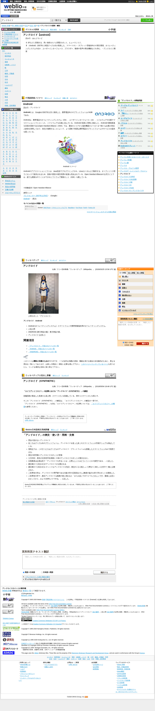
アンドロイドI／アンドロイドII (132, 191)
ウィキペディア (32, 260)
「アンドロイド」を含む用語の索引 (37, 577)
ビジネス (8, 53)
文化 (6, 79)
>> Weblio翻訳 (148, 319)
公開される (62, 464)
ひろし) (81, 473)
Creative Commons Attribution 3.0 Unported (47, 624)
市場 (98, 443)
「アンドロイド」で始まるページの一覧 (43, 346)
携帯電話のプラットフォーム (90, 129)
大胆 (123, 299)
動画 (76, 48)
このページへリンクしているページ (94, 364)
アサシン (52, 502)
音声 (81, 48)
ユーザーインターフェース (53, 48)
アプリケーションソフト (40, 171)
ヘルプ (151, 1)
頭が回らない (127, 295)
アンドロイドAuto (127, 188)
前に (64, 476)
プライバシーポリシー (27, 673)
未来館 (51, 458)
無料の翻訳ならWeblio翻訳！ (41, 8)
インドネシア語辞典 (123, 680)
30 (112, 126)
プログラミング (68, 171)
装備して (67, 396)
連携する (50, 129)
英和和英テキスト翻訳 (35, 551)
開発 (110, 123)
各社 (44, 129)
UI (92, 120)
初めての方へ (139, 16)
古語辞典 (62, 1)
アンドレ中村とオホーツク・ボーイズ (134, 157)
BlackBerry (71, 207)
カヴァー (123, 136)
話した (110, 461)
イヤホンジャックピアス (59, 207)
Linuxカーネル (84, 171)
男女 (30, 440)
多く (79, 443)
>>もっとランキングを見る (143, 314)
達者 (123, 303)
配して (80, 177)
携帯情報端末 (76, 326)
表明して (33, 129)
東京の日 (40, 458)
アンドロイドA (126, 141)
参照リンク (27, 193)
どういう (84, 461)
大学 (103, 467)
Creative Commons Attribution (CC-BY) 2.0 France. (49, 621)
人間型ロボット (61, 43)
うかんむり (126, 291)
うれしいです (98, 476)
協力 (90, 473)
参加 (27, 129)
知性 (48, 43)
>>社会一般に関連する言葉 (100, 503)
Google (38, 112)
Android (32, 45)
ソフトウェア (52, 123)
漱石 (43, 476)
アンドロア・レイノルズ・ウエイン (133, 171)
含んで (66, 123)
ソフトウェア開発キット (60, 177)
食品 (6, 97)
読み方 (26, 107)
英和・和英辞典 (29, 1)
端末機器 (85, 126)
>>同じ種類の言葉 (84, 503)
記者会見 (40, 461)
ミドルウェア (102, 120)
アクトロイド (45, 316)
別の (35, 440)
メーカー (94, 126)
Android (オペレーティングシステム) (42, 326)
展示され (82, 458)
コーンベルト (81, 502)
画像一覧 (65, 98)
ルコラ (123, 128)
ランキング (62, 29)
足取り (124, 288)
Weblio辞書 (141, 606)
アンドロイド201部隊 (128, 179)
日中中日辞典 (41, 1)
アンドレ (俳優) (126, 160)
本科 (45, 458)
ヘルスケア (9, 85)
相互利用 (60, 174)
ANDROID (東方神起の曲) (38, 332)
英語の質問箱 (10, 187)
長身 (40, 396)
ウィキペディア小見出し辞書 (38, 375)
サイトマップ (24, 676)
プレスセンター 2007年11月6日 (35, 196)
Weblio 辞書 (142, 1)
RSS (86, 697)
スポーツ (8, 91)
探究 (96, 461)
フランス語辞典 (122, 678)
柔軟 (71, 129)
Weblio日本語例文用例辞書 (37, 430)
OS (64, 120)
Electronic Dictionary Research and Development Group (90, 653)
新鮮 (123, 284)
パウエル (123, 123)
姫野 (122, 133)
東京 (30, 455)
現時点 (30, 449)
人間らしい (73, 461)
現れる (68, 476)
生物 (6, 94)
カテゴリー (73, 98)
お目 (111, 476)
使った (75, 443)
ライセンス (27, 174)
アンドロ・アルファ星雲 (129, 168)
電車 (6, 62)
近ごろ (30, 443)
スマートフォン (64, 326)
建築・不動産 (9, 73)
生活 (6, 82)
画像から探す (48, 667)
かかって (31, 479)
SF (29, 43)
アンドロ (123, 165)
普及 (54, 174)
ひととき (125, 280)
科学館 (36, 455)
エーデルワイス (126, 118)
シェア (103, 443)
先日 (68, 467)
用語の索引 (53, 29)
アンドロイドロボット (48, 455)
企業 (107, 126)
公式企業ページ (98, 664)
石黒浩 (75, 473)
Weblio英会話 (10, 184)
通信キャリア (74, 126)
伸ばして (111, 443)
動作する (96, 171)
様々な (103, 126)
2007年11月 (47, 112)
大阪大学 (67, 473)
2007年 (40, 45)
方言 (6, 103)
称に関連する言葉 (29, 502)
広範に (61, 123)
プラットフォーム (80, 112)
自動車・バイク (10, 65)
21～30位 (140, 273)
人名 (6, 100)
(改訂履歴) (54, 606)
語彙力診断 (9, 190)
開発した (111, 473)
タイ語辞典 (120, 682)
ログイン (131, 1)
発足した (95, 123)
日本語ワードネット (27, 643)
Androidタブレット (128, 146)
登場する (38, 43)
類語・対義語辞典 (15, 1)
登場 (60, 455)
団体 (32, 126)
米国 (46, 45)
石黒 (30, 461)
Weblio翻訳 (120, 671)
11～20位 (131, 273)
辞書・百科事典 (10, 105)
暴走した (35, 396)
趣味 (6, 88)
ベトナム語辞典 (122, 685)
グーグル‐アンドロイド (129, 105)
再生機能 (88, 48)
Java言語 (56, 171)
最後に (107, 476)
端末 (90, 45)
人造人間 (31, 329)
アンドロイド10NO (127, 177)
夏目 (30, 464)
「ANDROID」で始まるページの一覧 (42, 352)
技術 (49, 174)
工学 (6, 71)
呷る (123, 307)
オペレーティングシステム (51, 120)
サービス (45, 449)
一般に (109, 467)
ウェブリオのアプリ (51, 664)
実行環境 (100, 45)
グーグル (51, 45)
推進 (113, 123)
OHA (60, 126)
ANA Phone (47, 207)
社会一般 (33, 26)
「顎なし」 (124, 113)
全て (3, 51)
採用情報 (96, 669)
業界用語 (8, 56)
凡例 (69, 29)
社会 (26, 26)
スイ (122, 110)
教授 (33, 461)
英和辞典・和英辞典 (123, 669)
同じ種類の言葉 (17, 26)
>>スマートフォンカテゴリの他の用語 (101, 212)
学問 (6, 76)
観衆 (59, 476)
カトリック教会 (71, 502)
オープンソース (108, 171)
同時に (89, 123)
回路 (28, 396)
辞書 (4, 1)
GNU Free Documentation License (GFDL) (50, 610)
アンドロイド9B (126, 182)
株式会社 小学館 (26, 595)
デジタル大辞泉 (32, 29)
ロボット (35, 316)
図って (27, 132)
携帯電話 (65, 112)
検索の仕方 (23, 667)
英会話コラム (10, 181)
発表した (61, 45)
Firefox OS (91, 207)
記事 (47, 391)
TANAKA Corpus (8, 618)
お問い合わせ (29, 420)
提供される (38, 174)
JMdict (36, 653)
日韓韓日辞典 (52, 1)
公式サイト (108, 174)
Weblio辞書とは (25, 664)
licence (142, 653)
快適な (76, 129)
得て (95, 473)
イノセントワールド (129, 310)
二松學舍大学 (33, 473)
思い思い (125, 276)
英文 (34, 199)
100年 (47, 479)
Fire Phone (79, 207)
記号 (4, 173)
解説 (86, 391)
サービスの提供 (109, 129)
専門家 (56, 473)
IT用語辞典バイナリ (34, 98)
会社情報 (96, 667)
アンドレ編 (124, 163)
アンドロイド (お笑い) (36, 335)
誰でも (29, 177)
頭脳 (25, 396)
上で (91, 171)
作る (60, 461)
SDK (73, 177)
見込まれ (74, 174)
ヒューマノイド (75, 43)
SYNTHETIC (74, 391)
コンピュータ (9, 59)
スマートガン (57, 396)
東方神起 (53, 332)
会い (81, 476)
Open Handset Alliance (47, 126)
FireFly (85, 207)
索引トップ (44, 29)
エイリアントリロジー (33, 391)
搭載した (89, 449)
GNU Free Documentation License (60, 604)
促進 (67, 174)
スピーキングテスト (12, 193)
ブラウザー (69, 48)
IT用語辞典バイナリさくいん (54, 599)
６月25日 (31, 458)
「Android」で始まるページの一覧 (41, 349)
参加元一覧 (149, 16)
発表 (83, 123)
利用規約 (23, 671)
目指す (27, 126)
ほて (47, 502)
